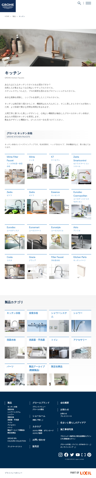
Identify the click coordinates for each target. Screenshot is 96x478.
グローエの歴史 (38, 409)
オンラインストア (66, 447)
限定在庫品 (12, 433)
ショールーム (38, 416)
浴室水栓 (11, 409)
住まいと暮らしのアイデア (73, 423)
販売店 (35, 447)
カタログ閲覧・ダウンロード (43, 431)
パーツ (10, 428)
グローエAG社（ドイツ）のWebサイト (74, 444)
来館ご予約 (36, 420)
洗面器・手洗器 (13, 420)
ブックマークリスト (15, 447)
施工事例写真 (66, 430)
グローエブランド (41, 403)
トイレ (10, 422)
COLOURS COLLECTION (17, 441)
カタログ (36, 427)
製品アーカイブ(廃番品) (16, 430)
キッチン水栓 (12, 407)
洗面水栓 (11, 417)
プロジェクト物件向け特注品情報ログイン (75, 436)
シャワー (11, 415)
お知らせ (64, 410)
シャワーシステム (14, 412)
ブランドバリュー (39, 407)
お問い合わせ (38, 440)
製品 (14, 16)
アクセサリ (12, 425)
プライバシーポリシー (13, 473)
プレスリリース (66, 416)
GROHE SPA (12, 438)
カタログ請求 (37, 433)
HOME (7, 16)
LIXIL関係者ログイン (68, 439)
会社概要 (64, 403)
